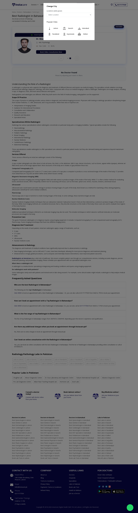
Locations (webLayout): (54, 11)
